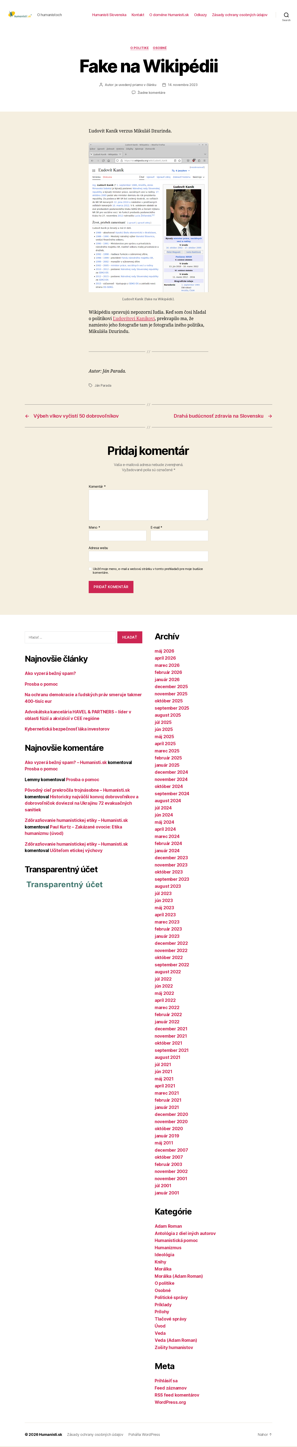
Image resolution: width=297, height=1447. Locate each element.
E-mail (156, 528)
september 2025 (172, 708)
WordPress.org (170, 1402)
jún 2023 (164, 901)
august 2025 (168, 716)
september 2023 (172, 879)
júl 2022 (163, 979)
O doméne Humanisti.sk (169, 15)
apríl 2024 (165, 830)
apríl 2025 (165, 744)
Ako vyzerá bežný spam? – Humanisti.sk (66, 763)
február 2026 (168, 673)
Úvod (160, 1326)
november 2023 (171, 865)
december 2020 (171, 1115)
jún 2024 (164, 815)
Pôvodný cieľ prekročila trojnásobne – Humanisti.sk (77, 791)
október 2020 (169, 1129)
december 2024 (171, 773)
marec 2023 (167, 922)
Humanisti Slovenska (109, 15)
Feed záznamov (171, 1388)
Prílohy (162, 1312)
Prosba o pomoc (41, 684)
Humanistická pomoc (176, 1241)
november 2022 (171, 951)
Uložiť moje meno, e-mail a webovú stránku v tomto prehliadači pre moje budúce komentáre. (148, 571)
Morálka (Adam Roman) (179, 1276)
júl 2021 (163, 1065)
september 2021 (172, 1051)
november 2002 (171, 1172)
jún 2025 (164, 730)
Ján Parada (102, 386)
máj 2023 (164, 908)
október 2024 (169, 787)
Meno (94, 528)
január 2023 (167, 936)
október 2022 (169, 958)
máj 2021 (164, 1079)
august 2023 (168, 887)
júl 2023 (163, 894)
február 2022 (168, 1015)
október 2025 (169, 701)
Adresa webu (98, 549)
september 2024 (172, 794)
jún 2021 (163, 1072)
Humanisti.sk (50, 1435)
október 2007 (169, 1158)
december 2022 (171, 944)
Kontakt (138, 15)
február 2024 (168, 844)
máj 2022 (164, 993)
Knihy (160, 1262)
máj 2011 (164, 1143)
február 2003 (168, 1165)
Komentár (97, 487)
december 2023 (171, 858)
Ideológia (164, 1255)
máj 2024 (164, 822)
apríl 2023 (165, 915)
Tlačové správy (170, 1319)
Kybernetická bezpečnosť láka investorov (67, 729)
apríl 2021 (165, 1086)
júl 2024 (163, 808)
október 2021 (168, 1044)
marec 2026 (167, 666)
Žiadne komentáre (151, 93)
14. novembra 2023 (182, 85)
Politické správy (171, 1298)
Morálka (163, 1269)
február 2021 (168, 1101)
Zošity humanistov (174, 1348)
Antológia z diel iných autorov (185, 1234)
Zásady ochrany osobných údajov (240, 15)
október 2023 (169, 872)
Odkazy (200, 15)
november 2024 (171, 780)
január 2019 (167, 1136)
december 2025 (171, 687)
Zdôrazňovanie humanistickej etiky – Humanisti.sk (76, 821)
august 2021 (167, 1058)
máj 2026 (164, 651)
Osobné (160, 48)
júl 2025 (163, 723)
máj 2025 (164, 737)
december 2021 (171, 1029)
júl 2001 (163, 1186)
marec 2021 (167, 1093)
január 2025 (167, 765)
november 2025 (171, 694)
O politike (139, 48)
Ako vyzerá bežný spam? (50, 674)
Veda (160, 1333)
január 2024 (167, 851)
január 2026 (167, 680)
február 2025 (168, 758)
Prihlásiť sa (166, 1381)
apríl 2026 (165, 659)
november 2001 (171, 1179)
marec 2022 (167, 1008)
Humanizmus (168, 1248)
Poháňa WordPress (144, 1435)
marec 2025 (167, 751)
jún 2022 (164, 986)
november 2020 (171, 1122)
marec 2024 (167, 837)
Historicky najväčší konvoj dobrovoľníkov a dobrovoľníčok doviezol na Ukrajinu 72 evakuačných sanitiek (81, 804)
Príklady (163, 1305)
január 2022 (167, 1022)
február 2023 (168, 929)
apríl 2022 (165, 1001)
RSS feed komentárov (177, 1395)
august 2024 (168, 801)
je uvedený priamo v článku (135, 85)
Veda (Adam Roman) (176, 1341)
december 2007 (171, 1150)
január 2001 (167, 1193)
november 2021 (171, 1036)
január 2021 (167, 1108)
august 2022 (168, 972)
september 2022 (172, 965)
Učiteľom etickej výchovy (76, 851)
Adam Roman (168, 1227)
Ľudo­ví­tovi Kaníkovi (134, 319)
